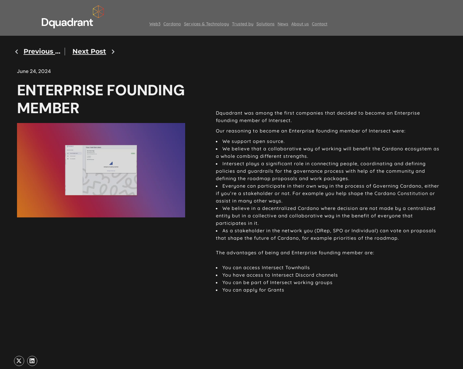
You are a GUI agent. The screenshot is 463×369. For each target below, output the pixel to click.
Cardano (172, 24)
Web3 (154, 24)
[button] (19, 361)
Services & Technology (206, 24)
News (283, 24)
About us (300, 24)
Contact (319, 24)
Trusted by (242, 24)
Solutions (265, 24)
